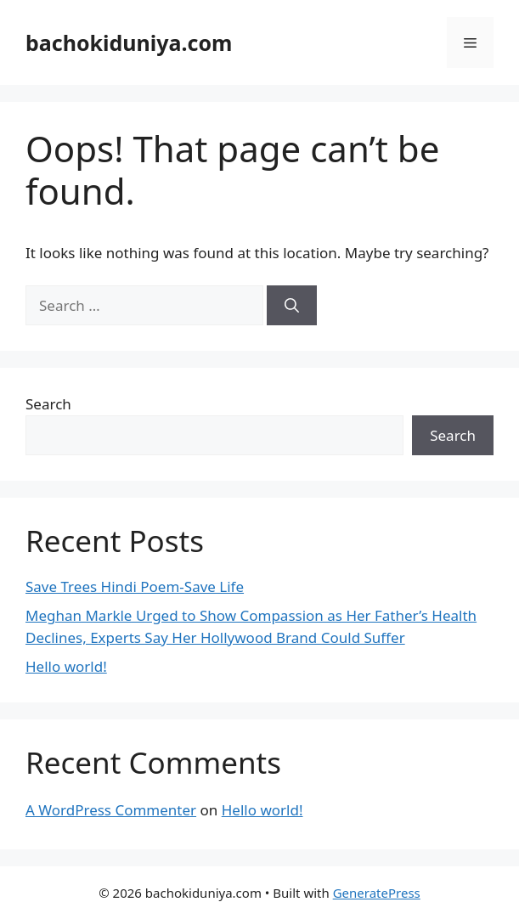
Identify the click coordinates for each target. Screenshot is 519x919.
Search (48, 404)
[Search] (292, 305)
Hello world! (66, 666)
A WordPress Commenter (110, 810)
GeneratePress (376, 892)
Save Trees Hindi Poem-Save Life (134, 586)
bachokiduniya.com (128, 42)
